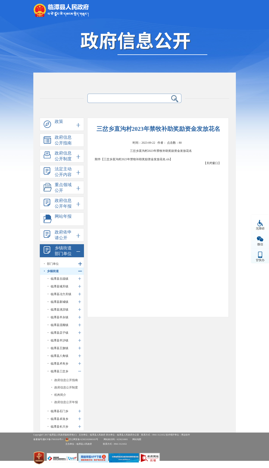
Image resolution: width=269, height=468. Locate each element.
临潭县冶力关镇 (61, 294)
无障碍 (260, 228)
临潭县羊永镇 (59, 317)
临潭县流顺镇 (59, 325)
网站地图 (136, 439)
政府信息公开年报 (63, 203)
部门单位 (53, 263)
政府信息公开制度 (63, 156)
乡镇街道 (53, 271)
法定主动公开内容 (63, 172)
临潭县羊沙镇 (59, 340)
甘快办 (260, 260)
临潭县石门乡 (59, 411)
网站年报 (63, 216)
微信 (260, 244)
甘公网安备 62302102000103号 (81, 439)
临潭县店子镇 (59, 332)
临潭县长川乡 (59, 426)
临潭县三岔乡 (59, 371)
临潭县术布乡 (59, 363)
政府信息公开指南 (63, 140)
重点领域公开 (63, 187)
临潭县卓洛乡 (59, 418)
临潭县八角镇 (59, 355)
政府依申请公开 (63, 235)
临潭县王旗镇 (59, 348)
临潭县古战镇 (59, 278)
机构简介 (60, 394)
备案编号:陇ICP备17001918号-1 (48, 439)
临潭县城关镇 (59, 286)
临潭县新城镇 (59, 301)
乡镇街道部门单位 (63, 251)
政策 (59, 121)
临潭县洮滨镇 (59, 309)
